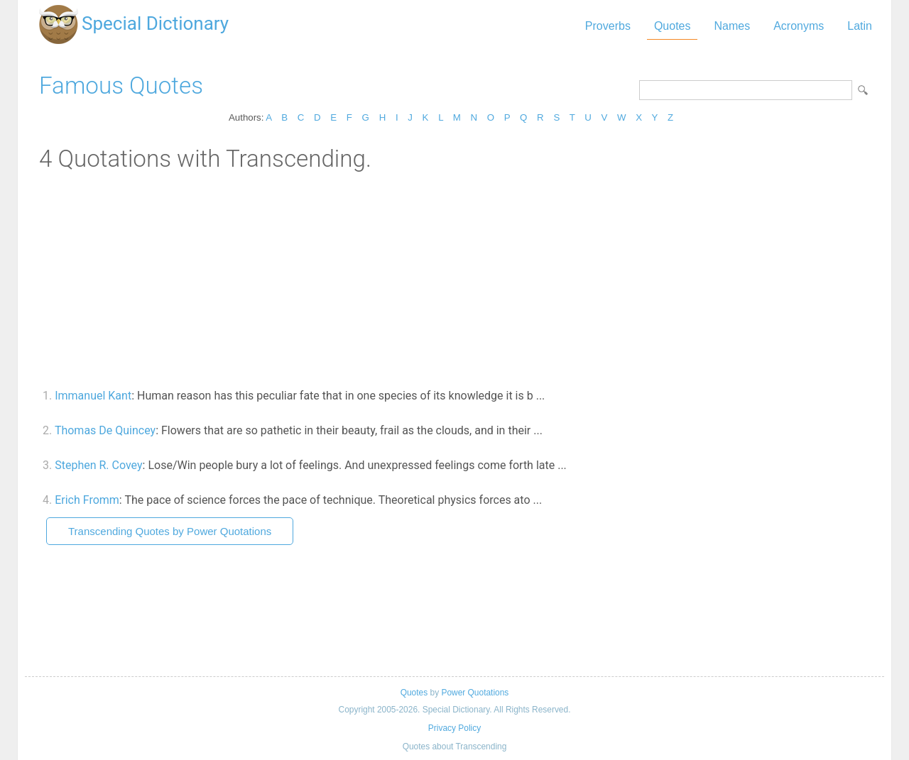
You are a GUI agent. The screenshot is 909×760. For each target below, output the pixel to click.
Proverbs (608, 26)
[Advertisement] (454, 279)
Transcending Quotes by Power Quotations (169, 531)
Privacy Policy (454, 728)
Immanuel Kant (93, 395)
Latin (859, 26)
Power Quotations (474, 693)
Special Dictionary (155, 23)
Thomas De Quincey (105, 430)
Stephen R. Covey (98, 465)
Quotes (672, 26)
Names (732, 26)
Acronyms (798, 26)
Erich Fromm (87, 500)
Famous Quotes (121, 85)
